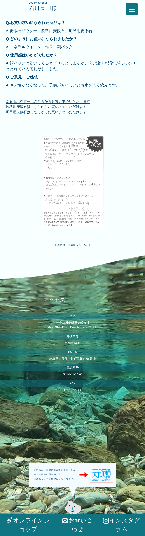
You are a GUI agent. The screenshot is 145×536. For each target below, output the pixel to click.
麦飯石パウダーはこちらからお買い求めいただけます (48, 101)
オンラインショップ (28, 525)
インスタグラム (121, 525)
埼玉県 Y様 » (81, 244)
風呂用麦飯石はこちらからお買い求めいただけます (46, 112)
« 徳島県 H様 (63, 244)
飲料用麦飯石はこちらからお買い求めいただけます (46, 107)
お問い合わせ (77, 525)
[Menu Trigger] (132, 9)
